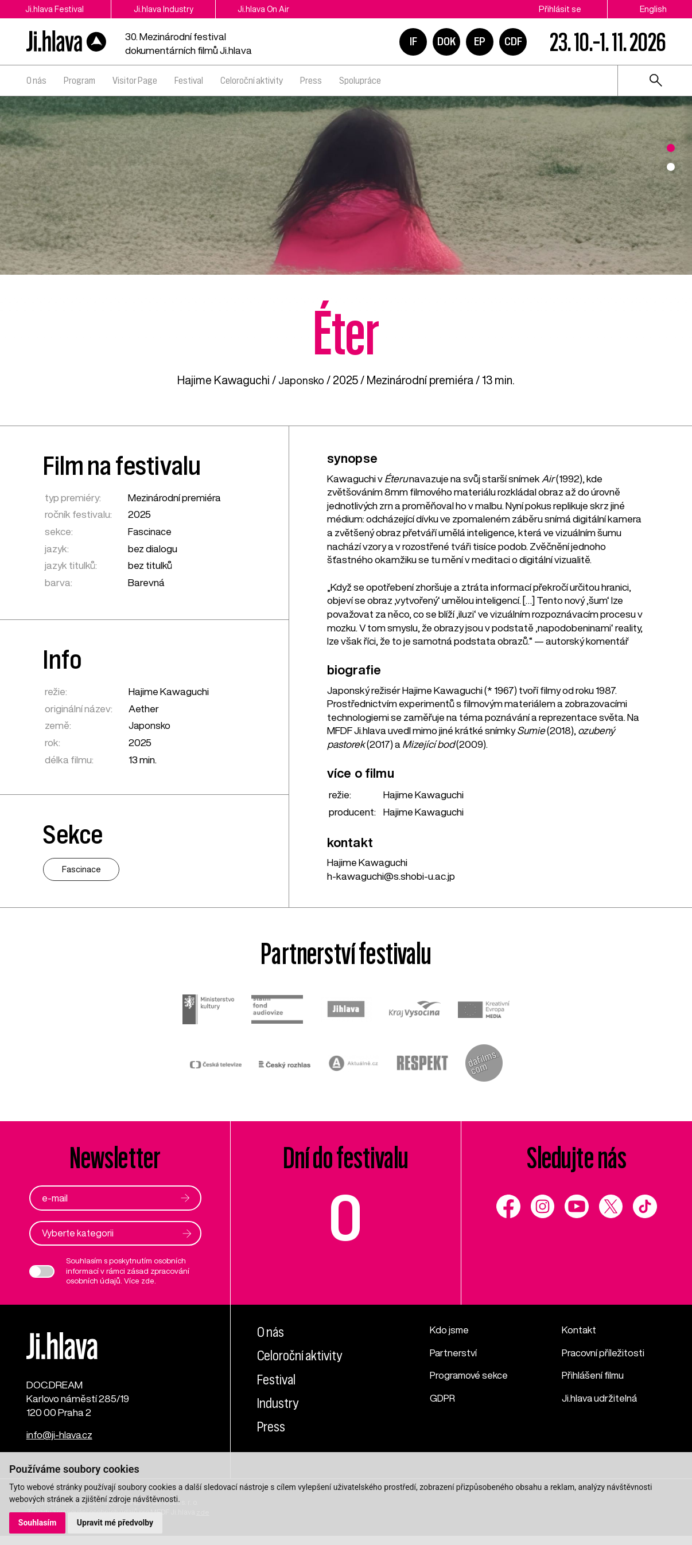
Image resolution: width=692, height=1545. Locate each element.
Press (311, 80)
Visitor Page (134, 80)
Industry (280, 1403)
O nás (36, 80)
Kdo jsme (450, 1330)
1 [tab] (671, 148)
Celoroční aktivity (251, 80)
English (653, 9)
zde (147, 1282)
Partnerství (454, 1353)
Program (79, 80)
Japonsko (301, 379)
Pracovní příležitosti (604, 1353)
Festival (188, 80)
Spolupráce (360, 80)
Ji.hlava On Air (281, 9)
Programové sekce (470, 1376)
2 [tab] (671, 167)
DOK (446, 41)
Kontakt (579, 1330)
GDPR (443, 1398)
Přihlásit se (560, 9)
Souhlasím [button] (37, 1522)
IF (413, 41)
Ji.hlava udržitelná (600, 1398)
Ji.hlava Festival (54, 9)
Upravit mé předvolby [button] (115, 1522)
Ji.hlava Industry (173, 9)
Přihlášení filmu (594, 1376)
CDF (513, 41)
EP (479, 41)
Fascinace (150, 531)
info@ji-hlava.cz (60, 1444)
